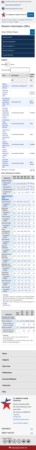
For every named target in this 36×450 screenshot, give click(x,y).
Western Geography (9, 41)
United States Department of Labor (12, 8)
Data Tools (6, 366)
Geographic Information (25, 20)
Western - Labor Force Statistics (5, 86)
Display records (7, 64)
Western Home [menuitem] (7, 37)
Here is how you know (12, 5)
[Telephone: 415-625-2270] (24, 416)
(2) (4, 298)
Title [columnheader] (3, 75)
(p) (4, 305)
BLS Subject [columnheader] (15, 75)
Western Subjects (8, 46)
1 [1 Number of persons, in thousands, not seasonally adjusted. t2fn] (6, 184)
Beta (4, 392)
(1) (4, 296)
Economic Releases (9, 379)
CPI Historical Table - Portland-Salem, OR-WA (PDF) (5, 123)
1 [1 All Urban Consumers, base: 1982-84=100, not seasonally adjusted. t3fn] (12, 325)
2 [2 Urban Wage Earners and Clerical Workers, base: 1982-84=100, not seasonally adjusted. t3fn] (12, 331)
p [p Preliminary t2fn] (31, 189)
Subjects (5, 360)
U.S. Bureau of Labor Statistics (16, 15)
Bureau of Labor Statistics (9, 20)
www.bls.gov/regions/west (21, 419)
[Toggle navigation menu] (30, 14)
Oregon (11, 22)
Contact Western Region (20, 423)
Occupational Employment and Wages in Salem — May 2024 (6, 102)
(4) (4, 302)
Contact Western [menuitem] (8, 55)
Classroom (6, 385)
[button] (31, 170)
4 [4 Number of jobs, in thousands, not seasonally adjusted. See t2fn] (9, 216)
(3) (4, 300)
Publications (7, 373)
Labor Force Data (6, 180)
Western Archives (8, 50)
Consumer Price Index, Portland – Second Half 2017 (5, 163)
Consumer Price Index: (8, 317)
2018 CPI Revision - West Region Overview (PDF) (5, 153)
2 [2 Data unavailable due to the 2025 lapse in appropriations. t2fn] (28, 183)
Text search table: (15, 70)
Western (4, 22)
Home (4, 353)
